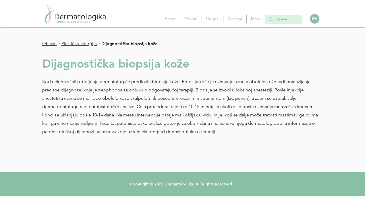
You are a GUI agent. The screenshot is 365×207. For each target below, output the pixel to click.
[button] (212, 19)
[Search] (283, 19)
